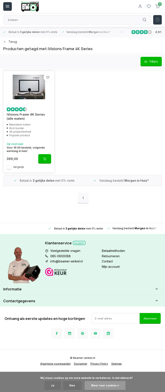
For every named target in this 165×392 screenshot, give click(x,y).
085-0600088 (60, 256)
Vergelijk (18, 167)
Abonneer (150, 318)
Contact (107, 261)
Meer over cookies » (105, 385)
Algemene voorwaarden (55, 363)
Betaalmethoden (113, 251)
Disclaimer (80, 363)
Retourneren (111, 256)
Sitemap (116, 363)
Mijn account (111, 266)
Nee (72, 385)
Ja (52, 385)
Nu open (79, 243)
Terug (10, 41)
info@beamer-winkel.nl (66, 261)
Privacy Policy (99, 363)
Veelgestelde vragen (65, 251)
